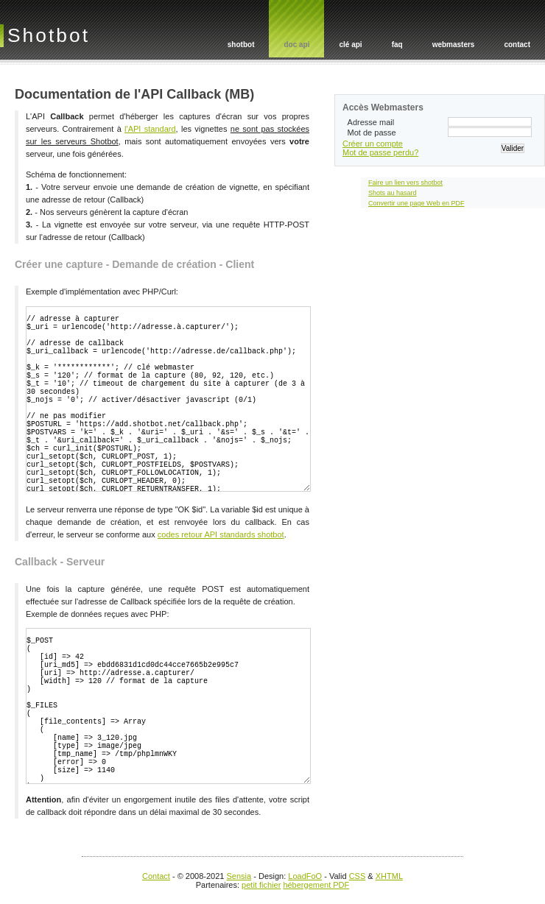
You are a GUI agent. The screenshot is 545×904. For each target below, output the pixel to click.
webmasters (453, 44)
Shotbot (48, 35)
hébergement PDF (316, 884)
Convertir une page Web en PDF (416, 203)
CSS (357, 876)
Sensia (239, 876)
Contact (156, 876)
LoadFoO (305, 876)
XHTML (389, 876)
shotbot (241, 44)
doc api (296, 44)
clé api (350, 44)
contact (517, 44)
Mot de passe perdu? (380, 152)
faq (397, 44)
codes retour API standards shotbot (221, 534)
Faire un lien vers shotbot (405, 182)
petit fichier (261, 884)
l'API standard (149, 128)
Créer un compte (372, 143)
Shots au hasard (392, 193)
